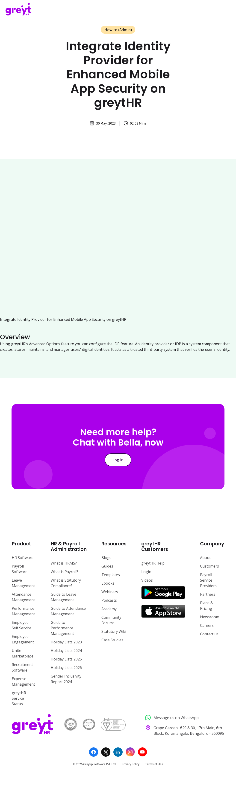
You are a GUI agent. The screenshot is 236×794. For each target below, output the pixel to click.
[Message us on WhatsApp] (183, 717)
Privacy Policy (130, 764)
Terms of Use (154, 764)
